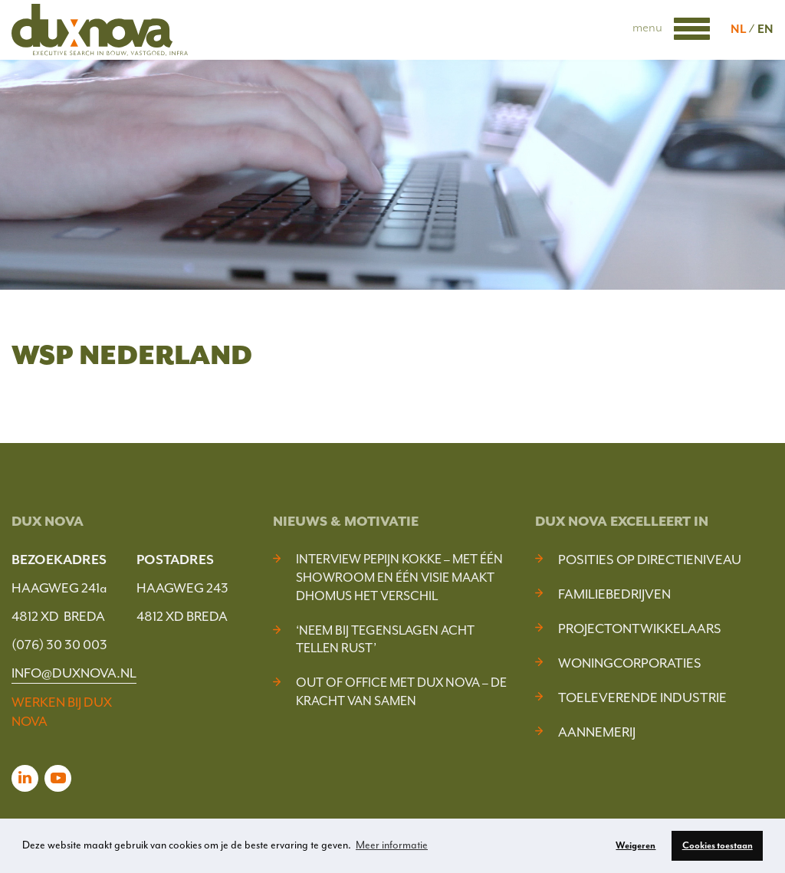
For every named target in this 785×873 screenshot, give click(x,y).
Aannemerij (597, 732)
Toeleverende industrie (642, 697)
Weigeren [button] (635, 845)
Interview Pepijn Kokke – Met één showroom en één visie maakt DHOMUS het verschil (399, 577)
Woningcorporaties (629, 663)
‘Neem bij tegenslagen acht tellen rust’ (385, 639)
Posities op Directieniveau (649, 559)
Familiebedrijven (614, 594)
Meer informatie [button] (392, 845)
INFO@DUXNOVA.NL (73, 673)
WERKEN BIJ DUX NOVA (61, 712)
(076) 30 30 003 (59, 644)
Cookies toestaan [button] (717, 845)
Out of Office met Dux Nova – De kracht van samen (401, 691)
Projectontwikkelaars (639, 628)
